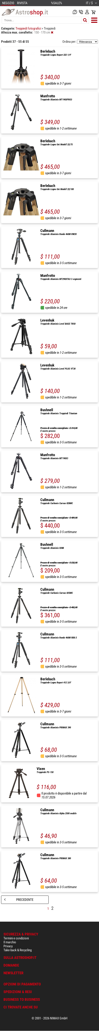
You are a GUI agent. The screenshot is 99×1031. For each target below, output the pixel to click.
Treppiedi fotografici (28, 28)
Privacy (8, 946)
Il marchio (9, 942)
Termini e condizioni (16, 938)
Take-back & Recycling (17, 950)
